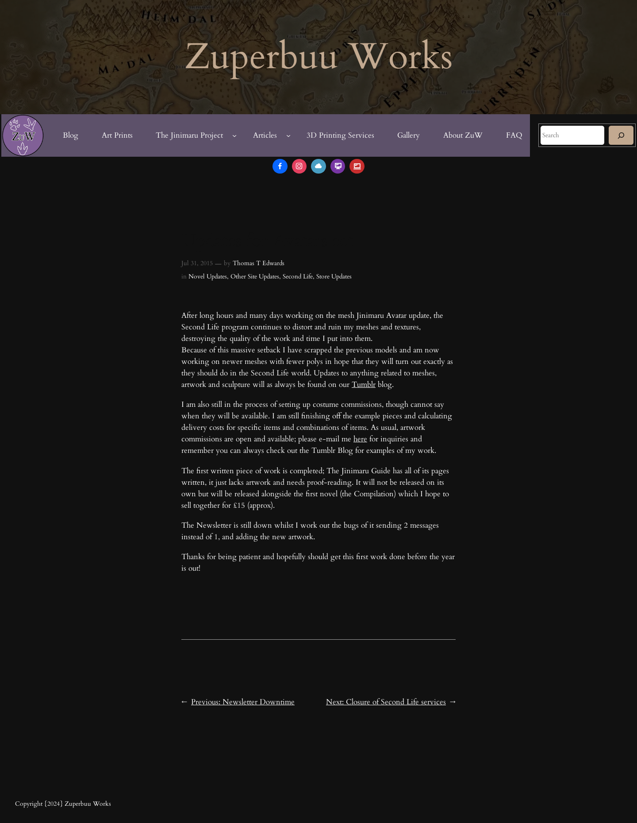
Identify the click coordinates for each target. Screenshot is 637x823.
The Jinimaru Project (189, 135)
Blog (70, 135)
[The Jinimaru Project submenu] (234, 135)
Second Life (298, 276)
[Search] (621, 135)
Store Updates (334, 276)
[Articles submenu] (288, 135)
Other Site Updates (254, 276)
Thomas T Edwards (258, 263)
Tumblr (364, 384)
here (360, 439)
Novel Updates (207, 276)
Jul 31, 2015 (197, 263)
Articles (265, 135)
